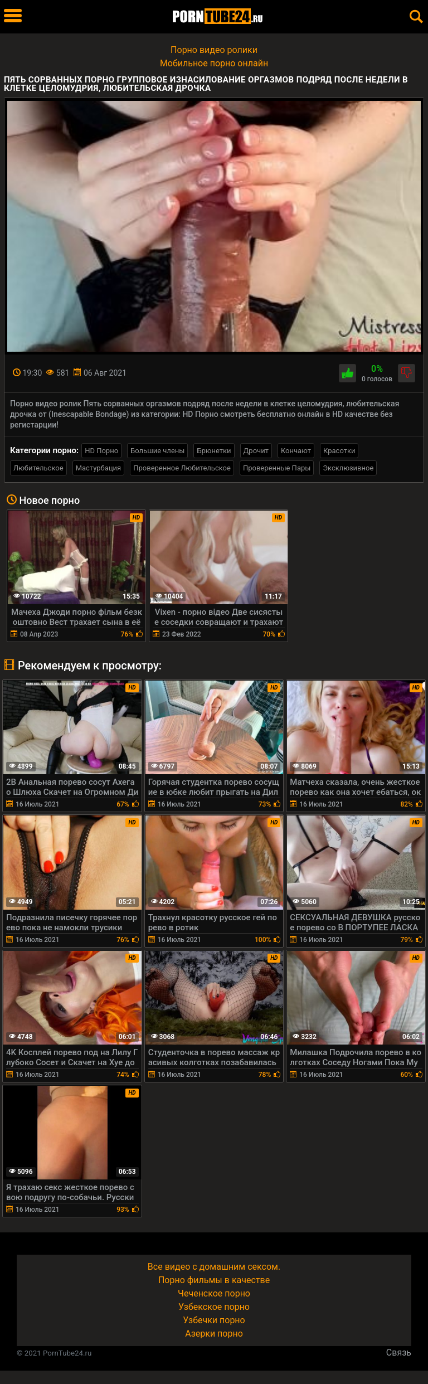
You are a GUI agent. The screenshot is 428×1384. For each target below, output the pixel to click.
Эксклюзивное (348, 468)
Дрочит (256, 450)
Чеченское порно (214, 1293)
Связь (398, 1352)
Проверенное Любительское (182, 468)
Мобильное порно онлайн (214, 63)
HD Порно (101, 450)
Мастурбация (98, 468)
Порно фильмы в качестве (214, 1280)
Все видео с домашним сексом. (214, 1266)
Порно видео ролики (214, 50)
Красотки (339, 450)
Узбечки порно (214, 1320)
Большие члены (157, 450)
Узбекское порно (214, 1307)
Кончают (296, 450)
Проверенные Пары (276, 468)
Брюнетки (214, 450)
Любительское (38, 468)
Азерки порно (214, 1333)
